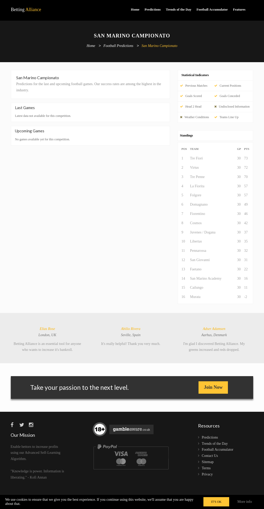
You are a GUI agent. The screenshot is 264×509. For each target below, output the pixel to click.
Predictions (153, 9)
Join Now (213, 387)
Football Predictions (118, 46)
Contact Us (210, 456)
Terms (206, 468)
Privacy (207, 474)
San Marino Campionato (159, 46)
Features (239, 9)
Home (135, 9)
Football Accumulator (212, 9)
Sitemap (208, 462)
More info (244, 502)
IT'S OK (216, 502)
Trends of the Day (178, 9)
